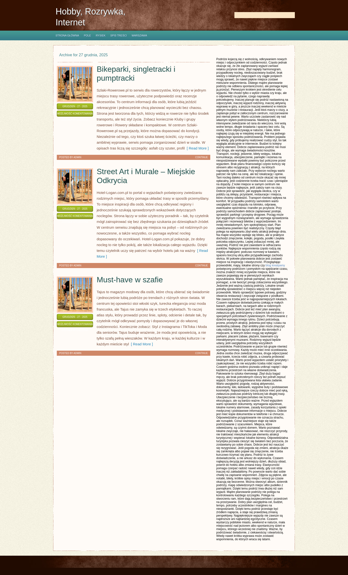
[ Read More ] (197, 148)
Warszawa (139, 35)
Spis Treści (118, 35)
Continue (201, 157)
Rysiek (101, 35)
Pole (87, 35)
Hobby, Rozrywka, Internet (90, 17)
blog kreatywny (275, 265)
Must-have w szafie (130, 279)
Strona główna (67, 35)
